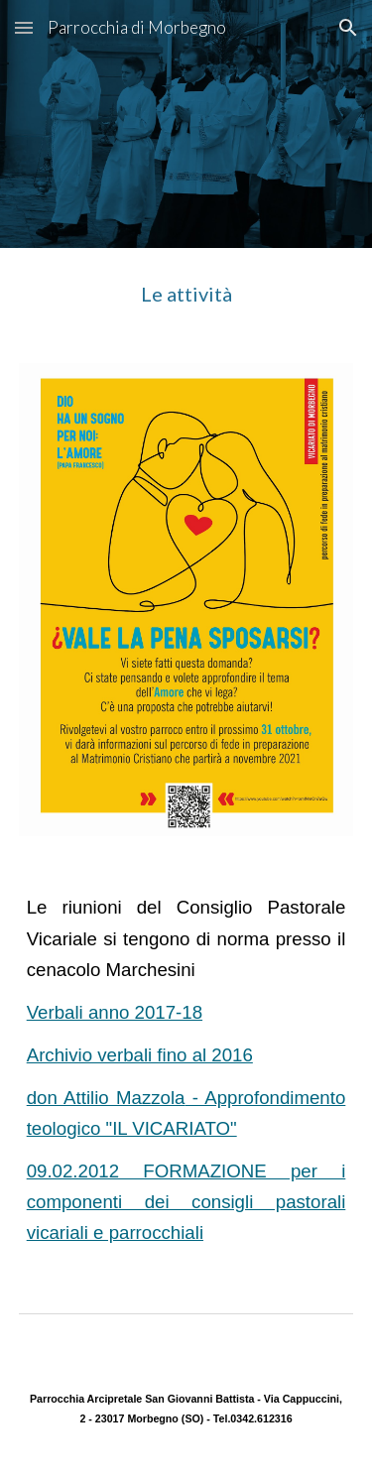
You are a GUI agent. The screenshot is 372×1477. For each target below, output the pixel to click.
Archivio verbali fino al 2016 (140, 1055)
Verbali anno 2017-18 (114, 1012)
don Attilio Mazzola (106, 1097)
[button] (24, 27)
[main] (186, 293)
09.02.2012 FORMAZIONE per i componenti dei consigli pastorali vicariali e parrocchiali (186, 1202)
